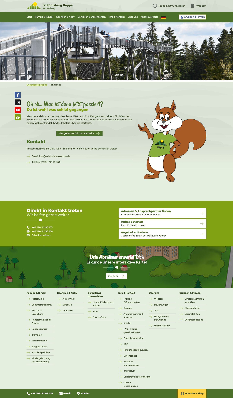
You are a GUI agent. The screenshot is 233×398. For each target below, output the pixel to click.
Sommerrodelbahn (42, 304)
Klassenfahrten (192, 308)
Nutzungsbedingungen (134, 350)
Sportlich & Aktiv (65, 16)
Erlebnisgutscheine (133, 338)
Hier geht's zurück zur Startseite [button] (76, 133)
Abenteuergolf (39, 340)
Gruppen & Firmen (189, 293)
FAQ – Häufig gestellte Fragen (131, 331)
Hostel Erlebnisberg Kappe (103, 304)
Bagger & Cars (39, 346)
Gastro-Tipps (99, 317)
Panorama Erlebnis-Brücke (42, 321)
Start (29, 16)
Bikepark (67, 304)
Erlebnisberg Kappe (37, 84)
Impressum (129, 370)
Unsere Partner (162, 325)
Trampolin (37, 335)
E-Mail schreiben (38, 235)
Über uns (132, 16)
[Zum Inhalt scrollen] (116, 73)
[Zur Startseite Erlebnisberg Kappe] (50, 9)
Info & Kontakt (117, 16)
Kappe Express (39, 329)
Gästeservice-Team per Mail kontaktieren (143, 234)
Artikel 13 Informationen (130, 363)
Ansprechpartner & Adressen (133, 316)
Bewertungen (161, 304)
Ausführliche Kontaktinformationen (146, 213)
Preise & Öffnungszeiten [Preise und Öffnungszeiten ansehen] (169, 6)
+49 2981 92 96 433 (39, 227)
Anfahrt (127, 323)
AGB (125, 344)
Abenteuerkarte (149, 16)
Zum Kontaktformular (133, 223)
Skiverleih (67, 310)
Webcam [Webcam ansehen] (198, 6)
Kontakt (127, 308)
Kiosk (96, 311)
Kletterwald (38, 298)
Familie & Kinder (44, 16)
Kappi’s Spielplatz (41, 352)
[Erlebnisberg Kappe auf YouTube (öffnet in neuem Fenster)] (18, 110)
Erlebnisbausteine (194, 319)
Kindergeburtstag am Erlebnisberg (41, 360)
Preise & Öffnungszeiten (131, 300)
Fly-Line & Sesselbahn (37, 312)
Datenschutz (130, 356)
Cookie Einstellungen (130, 384)
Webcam (158, 298)
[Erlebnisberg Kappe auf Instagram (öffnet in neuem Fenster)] (18, 102)
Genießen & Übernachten (91, 16)
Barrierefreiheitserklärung (134, 376)
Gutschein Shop (192, 393)
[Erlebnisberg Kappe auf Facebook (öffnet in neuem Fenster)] (18, 95)
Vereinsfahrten (192, 314)
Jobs (156, 310)
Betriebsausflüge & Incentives (194, 300)
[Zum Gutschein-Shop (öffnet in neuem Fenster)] (18, 117)
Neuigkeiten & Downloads (161, 318)
